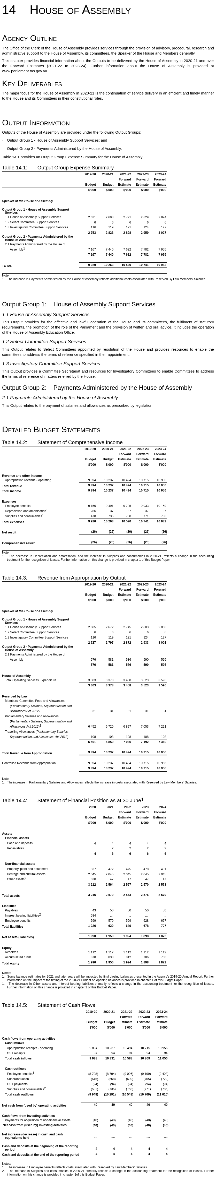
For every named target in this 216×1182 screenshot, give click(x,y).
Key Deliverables (32, 83)
